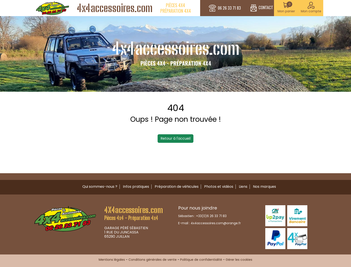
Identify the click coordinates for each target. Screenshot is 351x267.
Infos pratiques (136, 186)
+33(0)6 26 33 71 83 (211, 216)
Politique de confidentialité (201, 259)
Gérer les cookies (239, 259)
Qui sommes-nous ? (99, 186)
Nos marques (264, 186)
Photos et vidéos (218, 186)
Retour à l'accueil (175, 138)
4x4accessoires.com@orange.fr (216, 223)
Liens (243, 186)
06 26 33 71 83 (229, 8)
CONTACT (261, 8)
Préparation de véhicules (177, 186)
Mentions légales (112, 259)
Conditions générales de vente (152, 259)
